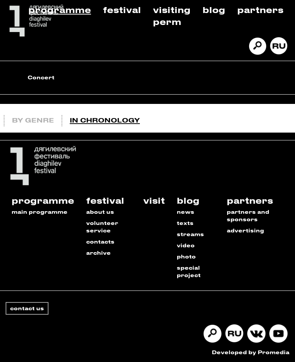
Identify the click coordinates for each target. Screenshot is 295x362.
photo (186, 256)
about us (100, 212)
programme (43, 200)
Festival (122, 9)
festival (105, 200)
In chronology (105, 120)
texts (185, 223)
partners (250, 200)
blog (188, 200)
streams (190, 234)
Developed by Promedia (250, 352)
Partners (260, 9)
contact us (27, 308)
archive (98, 253)
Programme (59, 9)
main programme (40, 212)
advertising (245, 230)
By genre (33, 120)
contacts (100, 241)
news (185, 212)
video (186, 245)
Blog (214, 9)
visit (154, 200)
